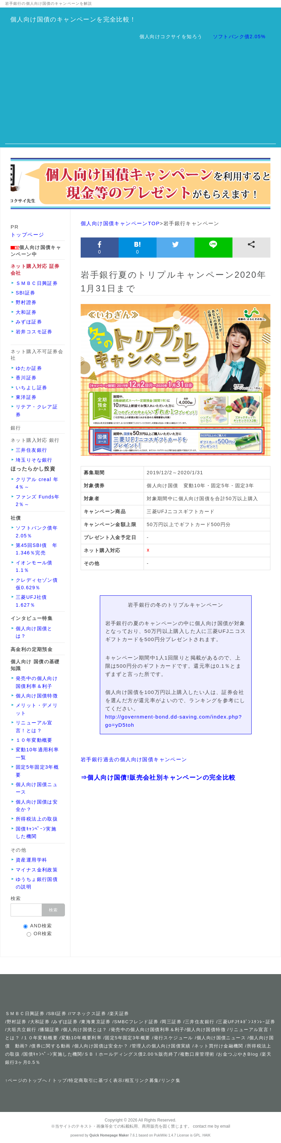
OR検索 (39, 934)
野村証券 (17, 1021)
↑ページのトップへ (26, 1080)
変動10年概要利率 (81, 1037)
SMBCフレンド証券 (136, 1021)
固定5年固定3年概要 (127, 1037)
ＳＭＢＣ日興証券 (24, 1013)
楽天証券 (119, 1013)
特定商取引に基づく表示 (96, 1080)
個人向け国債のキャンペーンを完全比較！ (73, 19)
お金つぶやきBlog (238, 1054)
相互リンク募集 (142, 1080)
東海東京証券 (95, 1021)
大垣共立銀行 (21, 1029)
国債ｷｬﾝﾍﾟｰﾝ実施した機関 (52, 1054)
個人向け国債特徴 (206, 1029)
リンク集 (171, 1080)
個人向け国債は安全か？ (101, 1045)
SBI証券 (57, 1013)
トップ (59, 1080)
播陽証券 (50, 1029)
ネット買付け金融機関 (218, 1045)
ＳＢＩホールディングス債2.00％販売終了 (131, 1054)
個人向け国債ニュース (221, 1037)
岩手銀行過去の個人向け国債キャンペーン (134, 759)
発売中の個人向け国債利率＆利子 (148, 1029)
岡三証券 (172, 1021)
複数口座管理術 (197, 1054)
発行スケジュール (173, 1037)
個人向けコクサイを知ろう (171, 36)
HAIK (206, 1135)
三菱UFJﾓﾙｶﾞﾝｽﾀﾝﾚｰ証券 (246, 1021)
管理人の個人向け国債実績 (161, 1045)
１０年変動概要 (40, 1037)
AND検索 (37, 926)
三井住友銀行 (199, 1021)
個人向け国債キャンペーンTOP (120, 223)
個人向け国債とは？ (85, 1029)
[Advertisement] (140, 96)
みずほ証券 (65, 1021)
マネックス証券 (88, 1013)
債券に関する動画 (50, 1045)
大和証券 (40, 1021)
